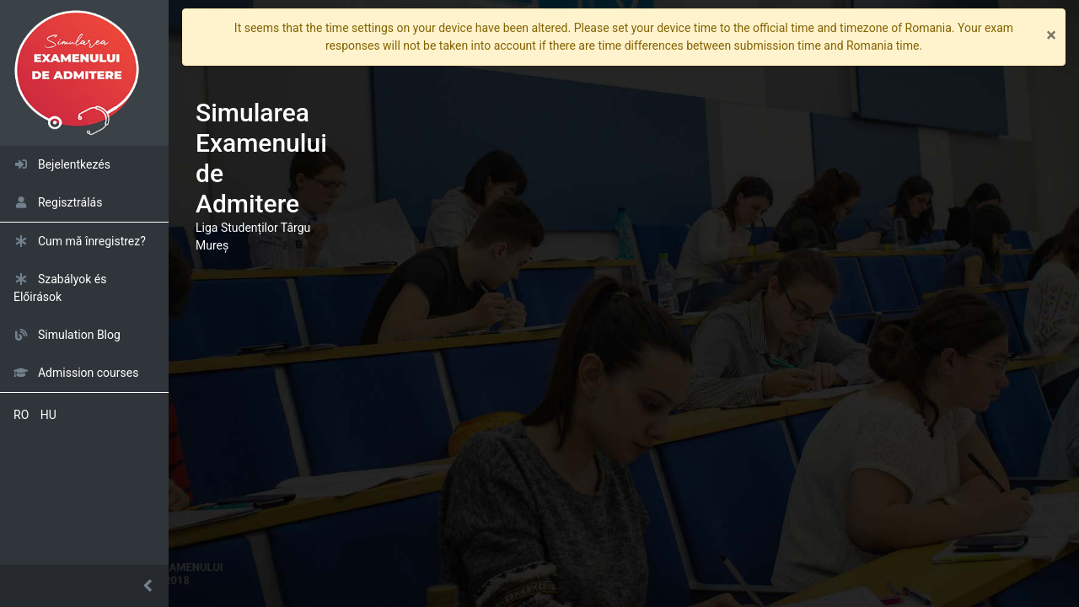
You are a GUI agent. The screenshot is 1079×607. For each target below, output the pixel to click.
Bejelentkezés (61, 164)
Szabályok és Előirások (59, 288)
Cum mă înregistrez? (79, 241)
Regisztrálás (57, 202)
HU (48, 415)
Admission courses (75, 372)
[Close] (1051, 37)
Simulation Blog (67, 334)
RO (21, 415)
